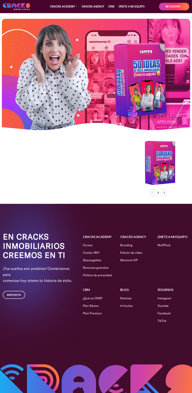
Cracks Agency (93, 6)
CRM (111, 6)
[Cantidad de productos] (158, 192)
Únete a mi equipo (131, 6)
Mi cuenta (174, 6)
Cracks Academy (63, 6)
